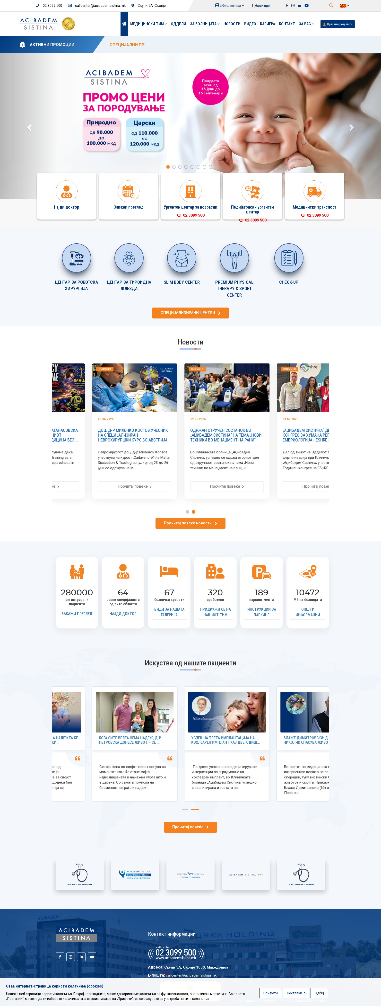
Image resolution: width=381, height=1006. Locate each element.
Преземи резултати (338, 24)
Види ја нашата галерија (169, 612)
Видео (250, 24)
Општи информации (307, 612)
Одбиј (319, 993)
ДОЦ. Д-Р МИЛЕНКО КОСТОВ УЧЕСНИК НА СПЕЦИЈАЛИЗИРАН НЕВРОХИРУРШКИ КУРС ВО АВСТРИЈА (189, 435)
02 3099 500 (49, 5)
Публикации (261, 5)
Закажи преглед (76, 613)
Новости (232, 24)
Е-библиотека (229, 5)
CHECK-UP (288, 282)
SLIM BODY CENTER (182, 282)
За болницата (205, 24)
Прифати (270, 993)
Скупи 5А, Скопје (148, 5)
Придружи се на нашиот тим (215, 612)
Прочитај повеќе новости (190, 523)
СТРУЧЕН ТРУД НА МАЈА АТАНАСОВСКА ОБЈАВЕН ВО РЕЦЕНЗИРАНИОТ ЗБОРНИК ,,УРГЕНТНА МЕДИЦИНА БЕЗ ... (97, 435)
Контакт (287, 24)
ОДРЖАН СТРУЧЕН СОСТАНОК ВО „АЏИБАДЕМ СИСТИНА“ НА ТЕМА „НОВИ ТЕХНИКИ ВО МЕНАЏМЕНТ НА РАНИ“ (281, 435)
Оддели (178, 24)
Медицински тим (148, 24)
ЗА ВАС (306, 24)
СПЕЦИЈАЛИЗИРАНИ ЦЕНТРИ (190, 312)
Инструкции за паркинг (261, 612)
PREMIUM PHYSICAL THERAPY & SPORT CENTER (234, 288)
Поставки (296, 993)
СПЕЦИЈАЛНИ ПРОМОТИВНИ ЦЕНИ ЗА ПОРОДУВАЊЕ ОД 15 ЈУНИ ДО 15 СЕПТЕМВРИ (195, 44)
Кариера (267, 24)
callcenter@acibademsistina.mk (97, 5)
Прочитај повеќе (98, 486)
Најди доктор (123, 613)
